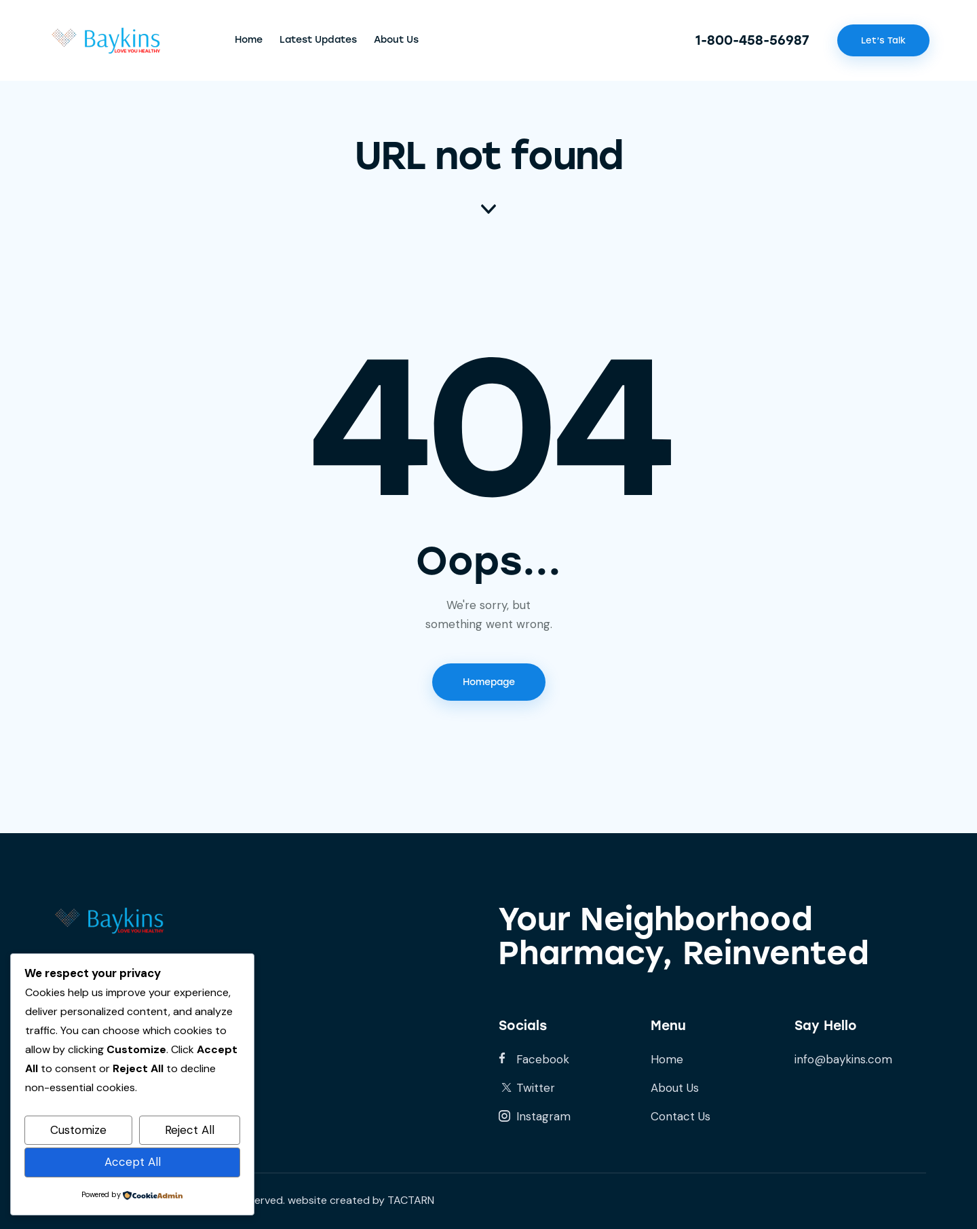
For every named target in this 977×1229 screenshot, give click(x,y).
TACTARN (410, 1200)
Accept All (132, 1161)
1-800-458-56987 (752, 40)
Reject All (189, 1129)
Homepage (489, 682)
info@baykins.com (843, 1059)
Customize (78, 1129)
